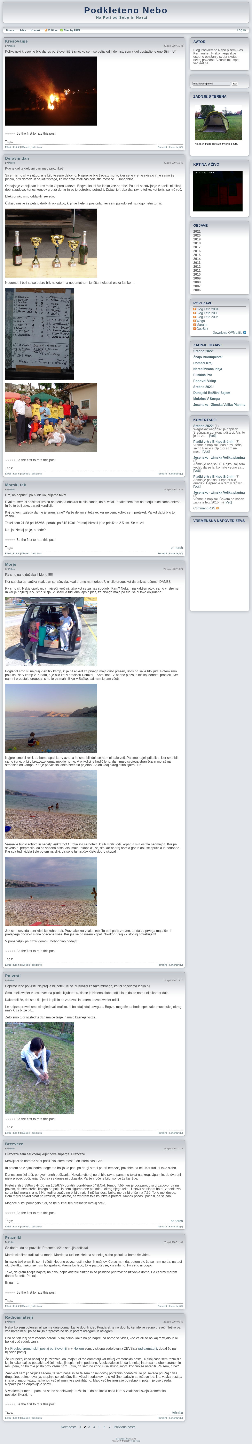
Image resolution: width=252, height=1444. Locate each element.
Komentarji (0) (176, 147)
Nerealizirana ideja (207, 369)
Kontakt (35, 30)
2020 (197, 235)
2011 (197, 270)
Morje (10, 564)
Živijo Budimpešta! (208, 357)
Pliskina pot (202, 375)
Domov (10, 30)
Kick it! (16, 147)
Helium (79, 1348)
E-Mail (8, 147)
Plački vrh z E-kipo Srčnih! (214, 441)
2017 (197, 247)
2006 (197, 290)
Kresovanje (16, 41)
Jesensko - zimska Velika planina (219, 404)
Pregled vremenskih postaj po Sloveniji (38, 1348)
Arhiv (22, 30)
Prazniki (13, 1237)
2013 (197, 262)
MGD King (135, 1441)
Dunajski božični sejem (211, 393)
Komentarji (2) (176, 965)
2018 (197, 243)
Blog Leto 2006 (207, 317)
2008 (197, 282)
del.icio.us (37, 147)
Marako (201, 325)
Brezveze (14, 1144)
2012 (197, 266)
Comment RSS (206, 508)
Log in (241, 30)
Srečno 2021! (203, 387)
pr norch (177, 547)
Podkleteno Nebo (126, 10)
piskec (11, 46)
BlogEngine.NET (123, 1439)
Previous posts (124, 1427)
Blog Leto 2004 (207, 309)
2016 (197, 251)
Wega (200, 321)
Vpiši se (51, 30)
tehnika (177, 1412)
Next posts (69, 1427)
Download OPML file (229, 332)
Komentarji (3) (176, 553)
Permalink (162, 147)
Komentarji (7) (176, 1226)
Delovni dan (17, 158)
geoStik (202, 328)
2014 (197, 259)
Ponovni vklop (204, 381)
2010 (197, 274)
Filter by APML (72, 30)
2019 (197, 239)
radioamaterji (147, 1348)
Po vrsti (13, 976)
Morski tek (15, 485)
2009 (197, 278)
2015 (197, 255)
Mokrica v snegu (206, 399)
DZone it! (25, 147)
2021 (197, 231)
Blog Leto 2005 (207, 313)
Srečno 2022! (203, 351)
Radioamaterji (19, 1317)
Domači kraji (203, 363)
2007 (197, 286)
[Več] (212, 435)
